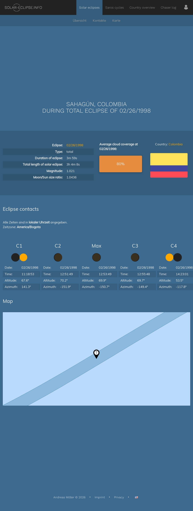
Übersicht (79, 20)
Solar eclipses (89, 7)
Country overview (142, 7)
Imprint (100, 497)
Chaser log (168, 7)
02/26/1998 (74, 145)
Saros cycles (114, 7)
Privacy (119, 497)
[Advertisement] (96, 58)
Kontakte (99, 20)
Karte (116, 20)
